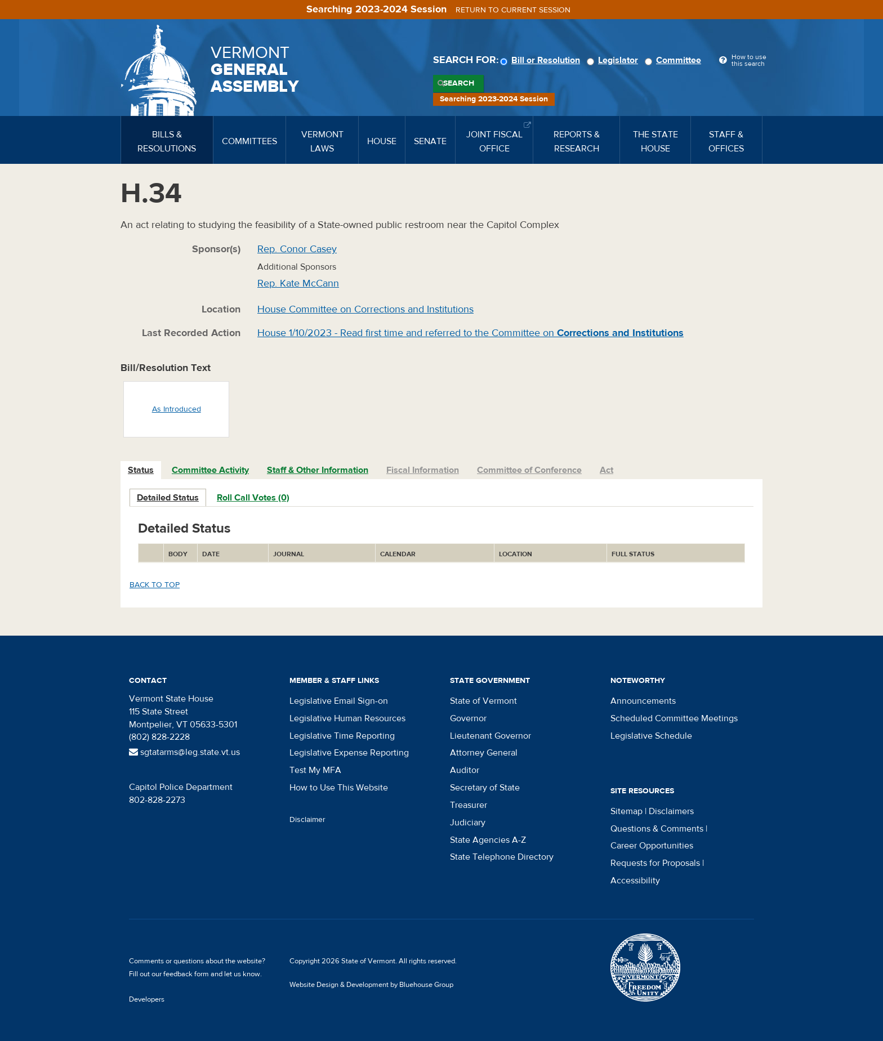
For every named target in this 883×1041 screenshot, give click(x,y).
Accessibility (635, 880)
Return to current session (513, 10)
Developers (146, 999)
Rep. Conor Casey (297, 249)
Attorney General (484, 752)
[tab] (141, 470)
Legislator (614, 60)
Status (141, 470)
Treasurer (468, 805)
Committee (674, 60)
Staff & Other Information (317, 470)
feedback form (186, 974)
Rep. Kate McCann (298, 283)
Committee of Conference (529, 470)
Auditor (464, 770)
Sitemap (626, 811)
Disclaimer (307, 820)
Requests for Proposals (655, 863)
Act (606, 470)
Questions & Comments (656, 828)
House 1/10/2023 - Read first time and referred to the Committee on (470, 333)
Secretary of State (485, 787)
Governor (468, 718)
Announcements (643, 701)
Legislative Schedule (651, 735)
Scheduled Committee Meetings (674, 718)
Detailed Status (168, 497)
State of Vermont (483, 701)
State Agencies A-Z (488, 840)
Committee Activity (210, 470)
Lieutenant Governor (490, 735)
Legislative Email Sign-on (338, 701)
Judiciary (467, 822)
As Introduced (176, 409)
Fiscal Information (422, 470)
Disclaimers (671, 811)
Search (458, 83)
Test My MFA (315, 770)
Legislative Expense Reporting (349, 752)
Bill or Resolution (541, 60)
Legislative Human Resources (347, 718)
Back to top (155, 585)
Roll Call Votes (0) (253, 497)
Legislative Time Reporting (342, 735)
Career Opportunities (651, 845)
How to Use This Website (338, 787)
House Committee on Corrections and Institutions (365, 309)
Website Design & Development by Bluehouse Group (371, 984)
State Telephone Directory (502, 857)
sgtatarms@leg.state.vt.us (184, 752)
